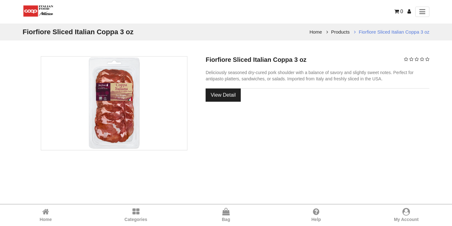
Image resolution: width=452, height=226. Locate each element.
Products (340, 32)
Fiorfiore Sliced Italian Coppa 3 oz (394, 32)
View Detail (223, 95)
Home (315, 32)
